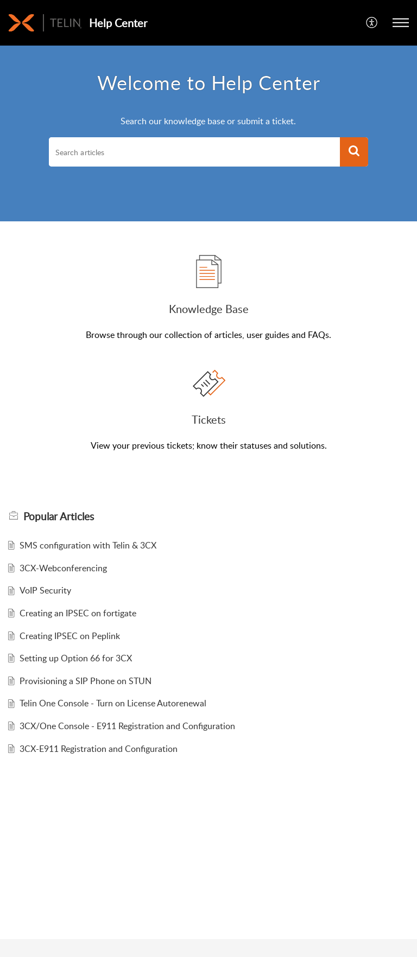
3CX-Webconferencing (63, 568)
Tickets (209, 419)
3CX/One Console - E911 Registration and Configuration (127, 726)
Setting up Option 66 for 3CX (76, 658)
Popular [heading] (58, 516)
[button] (372, 22)
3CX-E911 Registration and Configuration (99, 749)
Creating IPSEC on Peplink (70, 636)
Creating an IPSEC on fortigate (78, 613)
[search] (194, 152)
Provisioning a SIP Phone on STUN (85, 681)
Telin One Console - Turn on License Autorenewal (113, 703)
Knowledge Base (209, 308)
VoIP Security (45, 590)
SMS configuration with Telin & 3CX (88, 545)
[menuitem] (372, 22)
